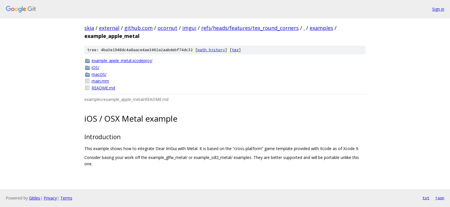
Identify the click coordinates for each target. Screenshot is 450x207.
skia (89, 27)
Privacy (50, 198)
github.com (138, 27)
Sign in (438, 9)
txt (425, 197)
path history (211, 49)
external (109, 27)
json (439, 197)
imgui (189, 27)
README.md (103, 88)
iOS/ (95, 67)
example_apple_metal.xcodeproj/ (122, 60)
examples (321, 27)
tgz (235, 49)
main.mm (100, 81)
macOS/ (99, 74)
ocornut (167, 27)
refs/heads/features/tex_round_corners (250, 27)
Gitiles (34, 198)
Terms (66, 198)
